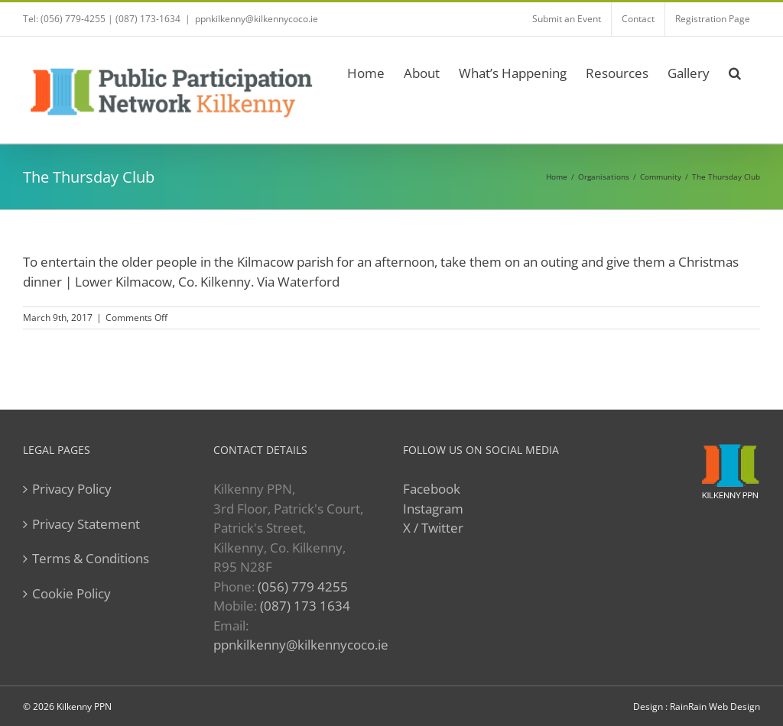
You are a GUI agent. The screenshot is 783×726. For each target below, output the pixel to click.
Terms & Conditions (90, 558)
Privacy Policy (72, 489)
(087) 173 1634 (305, 605)
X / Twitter (433, 527)
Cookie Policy (71, 593)
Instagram (433, 508)
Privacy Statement (86, 524)
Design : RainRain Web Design (696, 706)
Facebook (431, 489)
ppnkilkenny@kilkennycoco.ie (256, 18)
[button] (735, 71)
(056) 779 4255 (303, 586)
